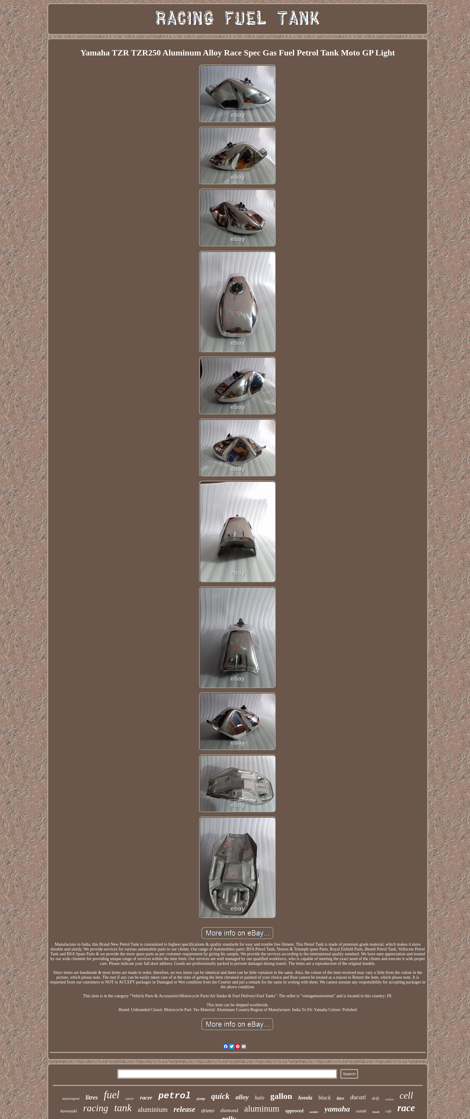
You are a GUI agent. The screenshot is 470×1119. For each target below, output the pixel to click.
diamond (229, 1110)
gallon (281, 1096)
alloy (242, 1097)
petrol (174, 1096)
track (376, 1112)
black (324, 1097)
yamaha (337, 1109)
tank (123, 1107)
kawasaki (69, 1111)
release (184, 1109)
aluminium (153, 1109)
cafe (388, 1111)
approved (294, 1110)
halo (259, 1098)
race (406, 1108)
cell (406, 1095)
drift (375, 1098)
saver (130, 1098)
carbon (389, 1099)
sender (313, 1112)
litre (340, 1098)
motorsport (70, 1098)
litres (91, 1097)
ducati (358, 1097)
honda (305, 1098)
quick (220, 1096)
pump (201, 1099)
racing (95, 1108)
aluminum (261, 1108)
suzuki (361, 1111)
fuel (111, 1095)
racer (146, 1097)
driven (207, 1110)
